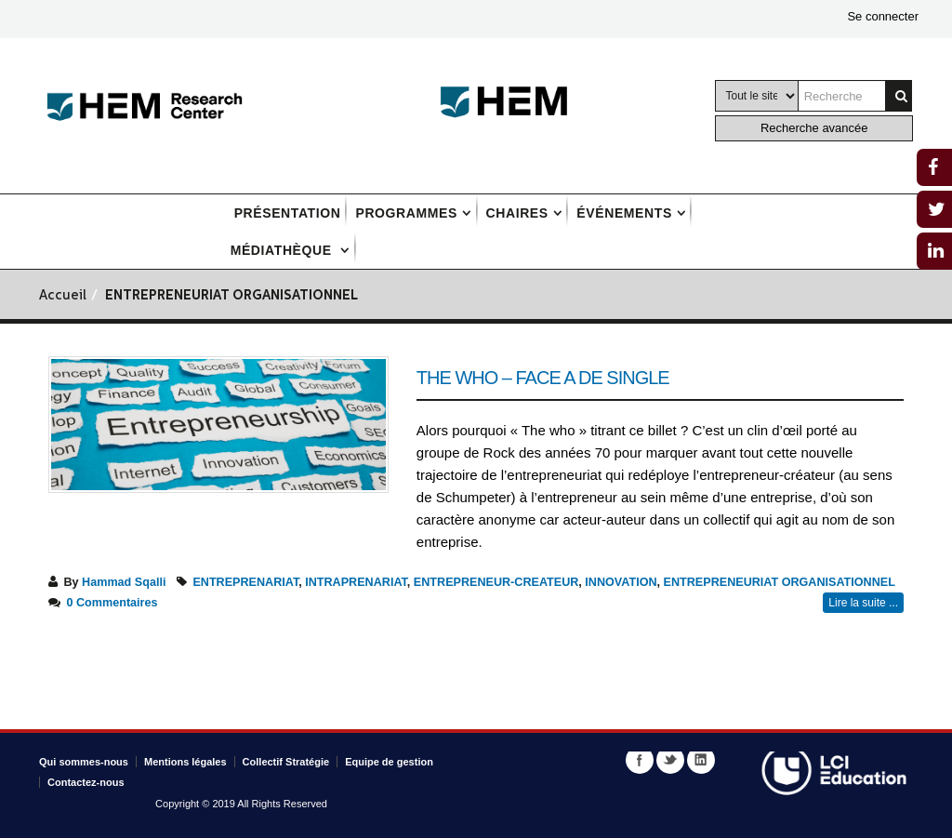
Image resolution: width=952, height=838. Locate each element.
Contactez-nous (86, 782)
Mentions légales (185, 761)
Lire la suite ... (863, 602)
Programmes (405, 213)
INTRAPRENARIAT (356, 582)
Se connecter (883, 16)
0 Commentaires (112, 602)
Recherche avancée (814, 128)
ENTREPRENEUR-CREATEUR (496, 582)
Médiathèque (284, 250)
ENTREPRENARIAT (245, 582)
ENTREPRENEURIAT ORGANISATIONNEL (779, 582)
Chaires (517, 213)
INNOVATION (620, 582)
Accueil (62, 296)
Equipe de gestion (389, 761)
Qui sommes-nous (83, 761)
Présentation (287, 213)
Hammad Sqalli (123, 582)
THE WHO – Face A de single (542, 377)
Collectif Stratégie (286, 761)
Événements (623, 213)
